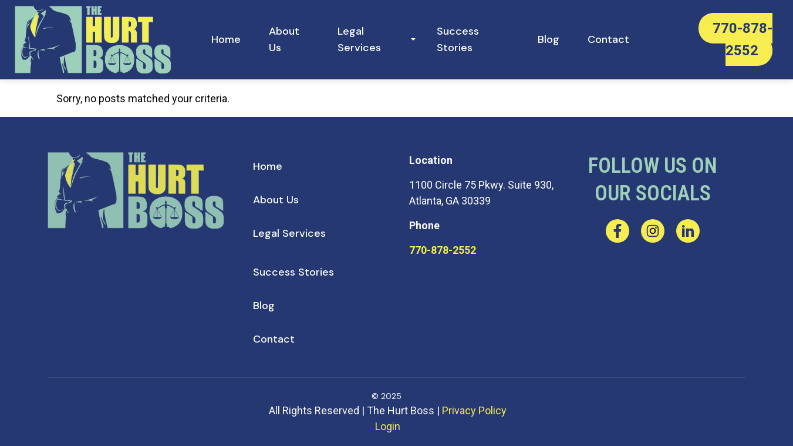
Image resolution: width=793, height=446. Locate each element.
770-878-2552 (442, 250)
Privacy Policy (474, 410)
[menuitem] (226, 39)
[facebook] (617, 231)
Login (387, 426)
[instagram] (652, 231)
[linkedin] (688, 231)
